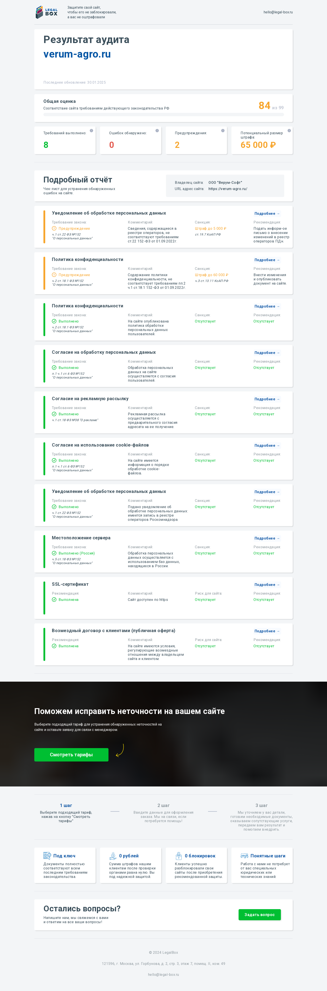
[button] (267, 213)
